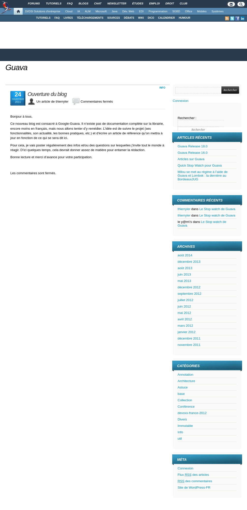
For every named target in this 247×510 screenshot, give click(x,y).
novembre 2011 (189, 345)
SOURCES (113, 17)
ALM (88, 11)
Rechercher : (187, 118)
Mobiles (202, 11)
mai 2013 (184, 281)
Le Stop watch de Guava (217, 209)
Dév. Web (128, 11)
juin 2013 (184, 274)
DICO (151, 17)
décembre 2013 (189, 261)
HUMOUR (184, 17)
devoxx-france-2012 (192, 413)
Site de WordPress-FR (194, 487)
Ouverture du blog (47, 94)
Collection (185, 400)
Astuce (183, 387)
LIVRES (68, 17)
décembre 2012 (189, 287)
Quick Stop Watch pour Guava (200, 165)
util (180, 438)
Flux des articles (193, 475)
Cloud (68, 11)
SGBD (176, 11)
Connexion (180, 101)
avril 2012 (185, 319)
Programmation (158, 11)
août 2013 (185, 268)
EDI (141, 11)
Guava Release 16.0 (193, 153)
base (181, 394)
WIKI (141, 17)
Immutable (185, 426)
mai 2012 (184, 313)
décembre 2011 (189, 338)
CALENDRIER (166, 17)
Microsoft (101, 11)
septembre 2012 (189, 293)
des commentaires (195, 481)
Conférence (186, 406)
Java (115, 11)
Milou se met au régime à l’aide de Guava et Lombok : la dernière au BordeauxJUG (203, 175)
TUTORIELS (43, 17)
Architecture (186, 381)
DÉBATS (129, 17)
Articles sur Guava (191, 159)
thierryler (184, 209)
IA (78, 11)
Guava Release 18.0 (193, 146)
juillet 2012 (185, 300)
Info (162, 87)
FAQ (57, 17)
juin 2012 (184, 306)
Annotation (185, 374)
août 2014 (185, 255)
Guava (16, 67)
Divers (182, 419)
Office (188, 11)
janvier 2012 (187, 332)
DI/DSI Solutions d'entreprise (42, 11)
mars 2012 (185, 325)
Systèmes (218, 11)
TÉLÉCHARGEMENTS (90, 17)
